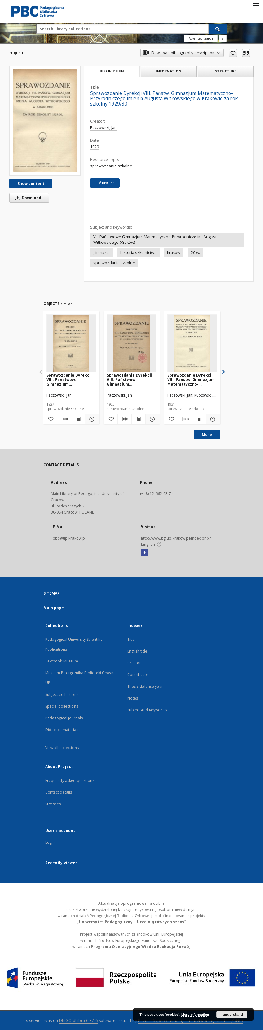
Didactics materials (62, 729)
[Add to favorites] (233, 53)
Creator (134, 663)
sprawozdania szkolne (114, 262)
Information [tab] (168, 71)
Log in (50, 842)
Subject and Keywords (147, 710)
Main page (53, 607)
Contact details (58, 792)
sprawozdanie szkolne (111, 166)
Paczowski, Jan (103, 127)
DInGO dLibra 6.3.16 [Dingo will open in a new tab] (78, 1020)
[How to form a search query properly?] (223, 38)
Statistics (53, 804)
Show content (30, 183)
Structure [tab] (225, 71)
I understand (232, 1014)
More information (195, 1014)
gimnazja (101, 252)
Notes (132, 698)
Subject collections (61, 694)
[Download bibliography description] (64, 419)
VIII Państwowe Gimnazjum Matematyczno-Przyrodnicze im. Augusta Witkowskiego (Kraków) (156, 239)
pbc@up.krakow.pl (69, 538)
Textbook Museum (61, 661)
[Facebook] (144, 552)
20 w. (195, 252)
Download (27, 197)
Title (131, 639)
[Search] (218, 29)
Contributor (137, 674)
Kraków (173, 252)
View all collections (62, 747)
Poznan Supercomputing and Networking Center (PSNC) (190, 1020)
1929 (94, 146)
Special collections (61, 706)
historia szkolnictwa (138, 252)
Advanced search (201, 38)
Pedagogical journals (64, 718)
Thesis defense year (145, 686)
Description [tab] (112, 71)
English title (137, 651)
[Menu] (255, 5)
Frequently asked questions (69, 780)
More (207, 434)
